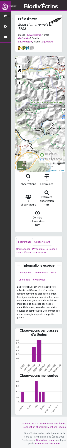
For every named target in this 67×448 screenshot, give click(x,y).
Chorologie (24, 279)
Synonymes (39, 279)
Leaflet (54, 170)
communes (24, 242)
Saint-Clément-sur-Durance (31, 252)
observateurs (42, 242)
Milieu (54, 272)
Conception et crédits (34, 427)
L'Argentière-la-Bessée (44, 249)
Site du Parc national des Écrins (48, 423)
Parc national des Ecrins (47, 443)
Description (25, 272)
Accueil (26, 423)
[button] (19, 71)
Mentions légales (57, 427)
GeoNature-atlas (45, 440)
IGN (62, 170)
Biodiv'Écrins (41, 6)
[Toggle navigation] (8, 15)
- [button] (20, 76)
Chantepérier (23, 249)
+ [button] (20, 67)
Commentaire (41, 272)
